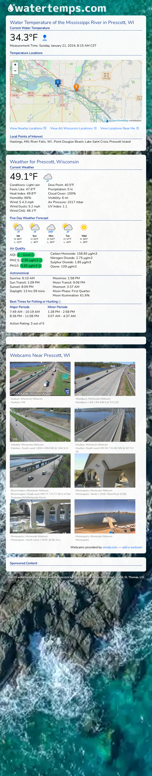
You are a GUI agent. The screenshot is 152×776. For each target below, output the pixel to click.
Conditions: (18, 185)
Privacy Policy (80, 577)
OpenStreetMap (120, 120)
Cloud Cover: (57, 193)
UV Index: (55, 206)
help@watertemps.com (55, 577)
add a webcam (132, 547)
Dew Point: (56, 185)
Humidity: (17, 198)
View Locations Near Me (119, 128)
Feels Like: (17, 189)
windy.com (110, 547)
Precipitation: (57, 189)
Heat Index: (18, 193)
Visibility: (54, 198)
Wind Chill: (18, 211)
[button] (76, 87)
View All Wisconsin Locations (73, 128)
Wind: (14, 202)
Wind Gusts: (19, 206)
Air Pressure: (57, 202)
